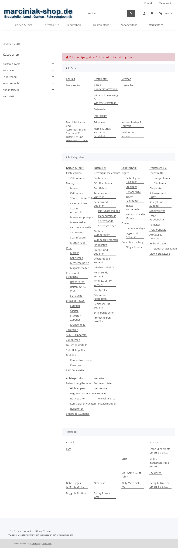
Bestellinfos (101, 78)
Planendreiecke (107, 215)
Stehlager (131, 186)
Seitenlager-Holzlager (133, 179)
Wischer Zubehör (104, 267)
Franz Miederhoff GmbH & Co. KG (159, 450)
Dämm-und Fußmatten (100, 296)
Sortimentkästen (103, 383)
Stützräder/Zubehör (77, 413)
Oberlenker (156, 188)
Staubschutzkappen (165, 248)
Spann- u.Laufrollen (77, 210)
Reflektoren (77, 408)
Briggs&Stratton (75, 300)
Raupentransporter (81, 360)
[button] (144, 13)
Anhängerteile (11, 90)
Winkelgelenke (106, 398)
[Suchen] (106, 13)
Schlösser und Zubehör (102, 305)
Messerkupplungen (81, 217)
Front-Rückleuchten (157, 217)
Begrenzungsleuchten (83, 393)
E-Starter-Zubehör (75, 317)
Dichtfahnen (101, 188)
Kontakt (148, 3)
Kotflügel (154, 224)
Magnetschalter (79, 268)
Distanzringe (133, 192)
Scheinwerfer (157, 210)
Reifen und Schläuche (72, 274)
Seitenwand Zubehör (101, 203)
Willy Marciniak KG (130, 484)
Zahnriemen (77, 178)
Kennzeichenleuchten (83, 403)
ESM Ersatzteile (75, 370)
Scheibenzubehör (104, 312)
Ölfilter (74, 310)
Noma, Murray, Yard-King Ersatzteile (103, 132)
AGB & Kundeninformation (105, 87)
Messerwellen (78, 222)
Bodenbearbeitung (133, 242)
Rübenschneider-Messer (136, 216)
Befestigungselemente (107, 173)
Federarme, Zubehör (100, 195)
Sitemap (126, 78)
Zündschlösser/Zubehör (84, 198)
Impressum (100, 115)
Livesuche (127, 85)
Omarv (125, 223)
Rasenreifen (77, 281)
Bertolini (71, 355)
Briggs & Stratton (76, 493)
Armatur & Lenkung (155, 236)
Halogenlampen (163, 178)
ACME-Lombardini (76, 334)
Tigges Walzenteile (132, 207)
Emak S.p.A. (156, 442)
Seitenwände (105, 221)
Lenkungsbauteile (80, 227)
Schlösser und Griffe (157, 195)
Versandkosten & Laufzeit (131, 124)
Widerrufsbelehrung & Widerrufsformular (106, 99)
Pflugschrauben (135, 247)
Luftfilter (75, 305)
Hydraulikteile (157, 243)
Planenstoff (100, 245)
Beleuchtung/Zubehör (79, 383)
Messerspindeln (79, 263)
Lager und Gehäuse (132, 235)
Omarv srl (99, 483)
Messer (74, 188)
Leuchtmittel (156, 173)
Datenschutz (101, 109)
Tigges (125, 173)
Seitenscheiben (107, 226)
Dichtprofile (101, 290)
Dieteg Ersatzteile (159, 253)
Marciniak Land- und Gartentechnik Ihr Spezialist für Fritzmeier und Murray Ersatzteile (77, 131)
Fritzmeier (100, 122)
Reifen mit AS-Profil (78, 288)
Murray (70, 183)
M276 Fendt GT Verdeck (103, 283)
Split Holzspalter (75, 350)
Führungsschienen (109, 210)
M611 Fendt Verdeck (101, 274)
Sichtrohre (76, 232)
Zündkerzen (73, 340)
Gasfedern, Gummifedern (102, 232)
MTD (68, 247)
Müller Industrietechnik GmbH (159, 462)
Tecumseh (72, 329)
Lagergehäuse (78, 203)
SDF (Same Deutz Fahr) (131, 474)
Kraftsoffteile (77, 324)
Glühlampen (161, 183)
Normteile (100, 393)
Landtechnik (10, 77)
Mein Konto (165, 3)
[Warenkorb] (165, 13)
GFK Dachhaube (103, 183)
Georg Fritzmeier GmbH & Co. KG (159, 484)
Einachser (76, 365)
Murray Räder (78, 242)
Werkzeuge (100, 388)
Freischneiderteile (76, 345)
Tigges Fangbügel (132, 198)
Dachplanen (101, 178)
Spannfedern (78, 237)
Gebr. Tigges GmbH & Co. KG (75, 484)
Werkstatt (8, 96)
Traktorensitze (157, 229)
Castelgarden (74, 173)
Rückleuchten (78, 398)
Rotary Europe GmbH (102, 494)
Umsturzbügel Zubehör (102, 260)
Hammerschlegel (136, 228)
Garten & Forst (11, 64)
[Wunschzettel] (152, 13)
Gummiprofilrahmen (106, 239)
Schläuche (76, 295)
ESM (68, 449)
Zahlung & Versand (128, 134)
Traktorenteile (11, 83)
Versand (47, 531)
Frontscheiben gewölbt (102, 319)
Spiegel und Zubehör (101, 251)
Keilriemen (76, 193)
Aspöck (70, 442)
